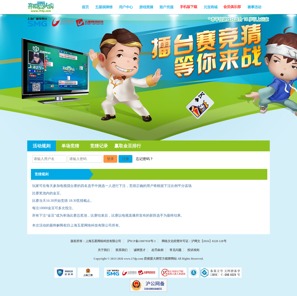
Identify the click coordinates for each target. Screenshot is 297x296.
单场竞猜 (70, 145)
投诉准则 (193, 250)
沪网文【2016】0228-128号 (208, 241)
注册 (125, 159)
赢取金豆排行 (127, 145)
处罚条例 (157, 250)
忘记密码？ (144, 159)
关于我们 (104, 250)
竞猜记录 (99, 145)
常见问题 (175, 250)
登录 (110, 159)
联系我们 (121, 250)
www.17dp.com (133, 258)
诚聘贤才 (140, 250)
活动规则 (41, 145)
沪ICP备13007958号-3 (141, 241)
